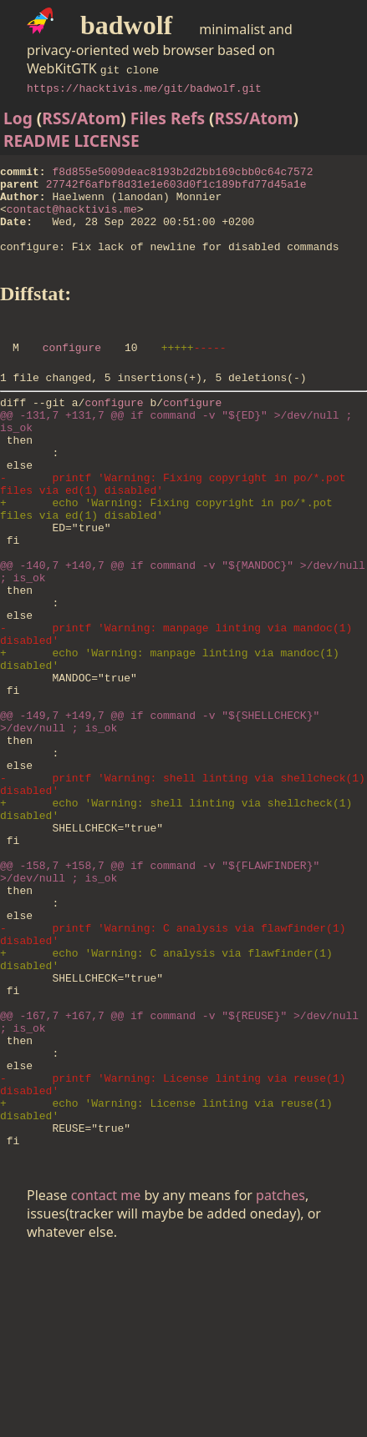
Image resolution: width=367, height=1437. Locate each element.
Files (148, 118)
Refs (188, 118)
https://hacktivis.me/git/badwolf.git (144, 87)
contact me (106, 1375)
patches (280, 1375)
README (36, 140)
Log (18, 118)
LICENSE (107, 140)
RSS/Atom (81, 118)
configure (72, 371)
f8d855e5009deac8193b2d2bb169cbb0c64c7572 (182, 173)
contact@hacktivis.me (72, 218)
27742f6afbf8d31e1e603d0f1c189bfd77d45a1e (176, 188)
